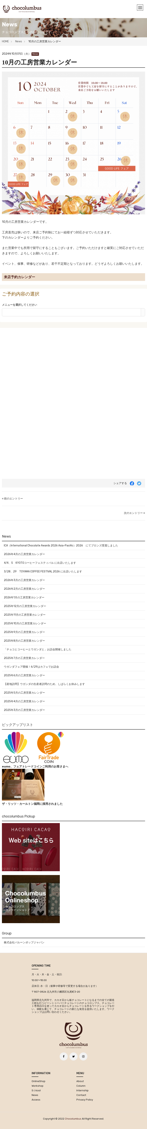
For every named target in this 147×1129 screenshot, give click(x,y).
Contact (81, 1095)
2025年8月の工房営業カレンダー (24, 640)
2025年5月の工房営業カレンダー (24, 692)
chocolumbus (73, 1118)
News (18, 41)
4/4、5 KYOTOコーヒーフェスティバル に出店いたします (40, 562)
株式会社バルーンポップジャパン (24, 942)
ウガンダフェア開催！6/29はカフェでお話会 (31, 666)
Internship (82, 1090)
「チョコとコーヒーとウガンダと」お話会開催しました (37, 649)
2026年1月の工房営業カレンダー (24, 597)
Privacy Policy (84, 1099)
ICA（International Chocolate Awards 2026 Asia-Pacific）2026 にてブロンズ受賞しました (61, 545)
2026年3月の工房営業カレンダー (24, 580)
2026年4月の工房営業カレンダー (24, 554)
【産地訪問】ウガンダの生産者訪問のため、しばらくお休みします (44, 684)
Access (36, 1099)
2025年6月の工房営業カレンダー (24, 675)
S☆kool (36, 1090)
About (80, 1081)
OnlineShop (38, 1081)
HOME (5, 41)
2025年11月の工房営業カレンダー (25, 614)
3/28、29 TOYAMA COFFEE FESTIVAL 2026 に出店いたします (43, 571)
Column (80, 1085)
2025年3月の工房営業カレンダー (24, 710)
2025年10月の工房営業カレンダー (25, 623)
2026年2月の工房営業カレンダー (24, 588)
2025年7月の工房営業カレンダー (24, 658)
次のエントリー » (134, 513)
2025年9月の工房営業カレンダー (24, 632)
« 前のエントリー (12, 498)
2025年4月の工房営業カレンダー (24, 701)
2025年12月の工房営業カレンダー (25, 606)
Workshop (37, 1085)
